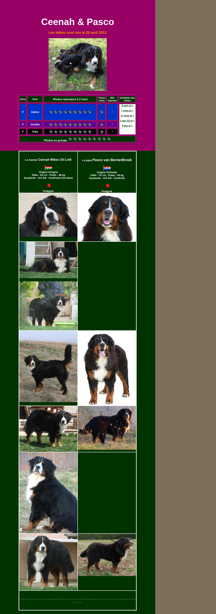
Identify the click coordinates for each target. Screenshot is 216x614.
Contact (122, 605)
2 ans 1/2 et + (127, 120)
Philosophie (38, 605)
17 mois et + (127, 115)
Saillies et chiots (95, 605)
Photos (107, 605)
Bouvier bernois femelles (76, 605)
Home (130, 605)
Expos (114, 605)
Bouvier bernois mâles (54, 605)
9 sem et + (127, 105)
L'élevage (27, 605)
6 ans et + (127, 125)
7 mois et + (127, 110)
